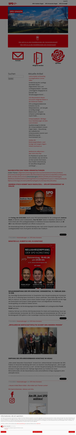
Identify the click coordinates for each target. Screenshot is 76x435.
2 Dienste (6, 428)
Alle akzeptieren (72, 431)
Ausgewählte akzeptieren (37, 431)
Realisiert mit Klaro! (72, 433)
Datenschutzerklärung (21, 423)
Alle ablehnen (3, 431)
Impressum (38, 423)
